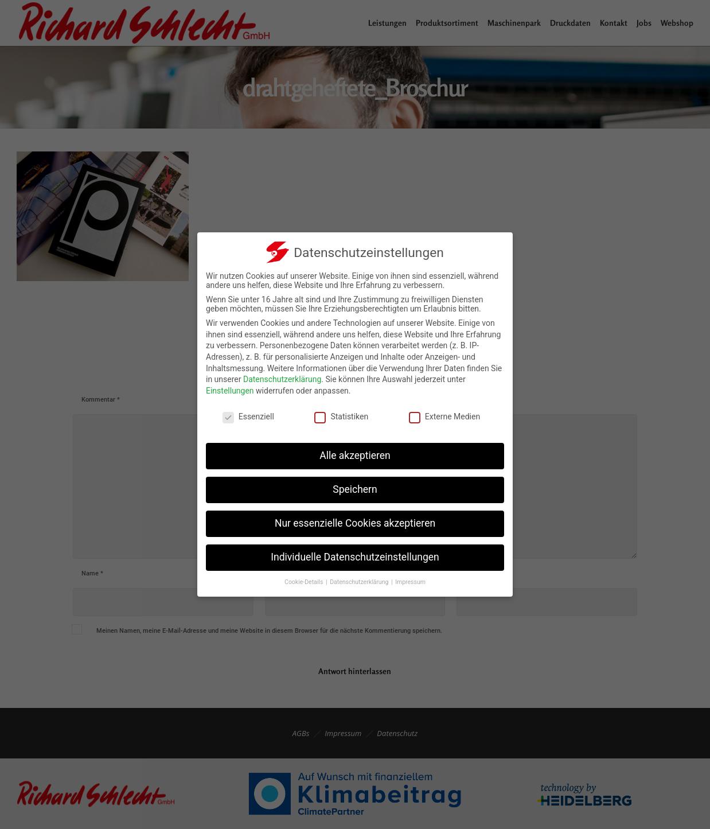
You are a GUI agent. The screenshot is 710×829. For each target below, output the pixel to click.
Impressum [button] (410, 582)
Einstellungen (230, 390)
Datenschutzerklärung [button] (360, 582)
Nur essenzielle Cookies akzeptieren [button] (355, 523)
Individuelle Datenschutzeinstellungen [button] (355, 557)
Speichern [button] (355, 489)
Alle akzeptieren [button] (355, 455)
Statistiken (341, 416)
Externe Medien (444, 416)
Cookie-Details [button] (304, 582)
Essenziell (248, 416)
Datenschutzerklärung (282, 379)
